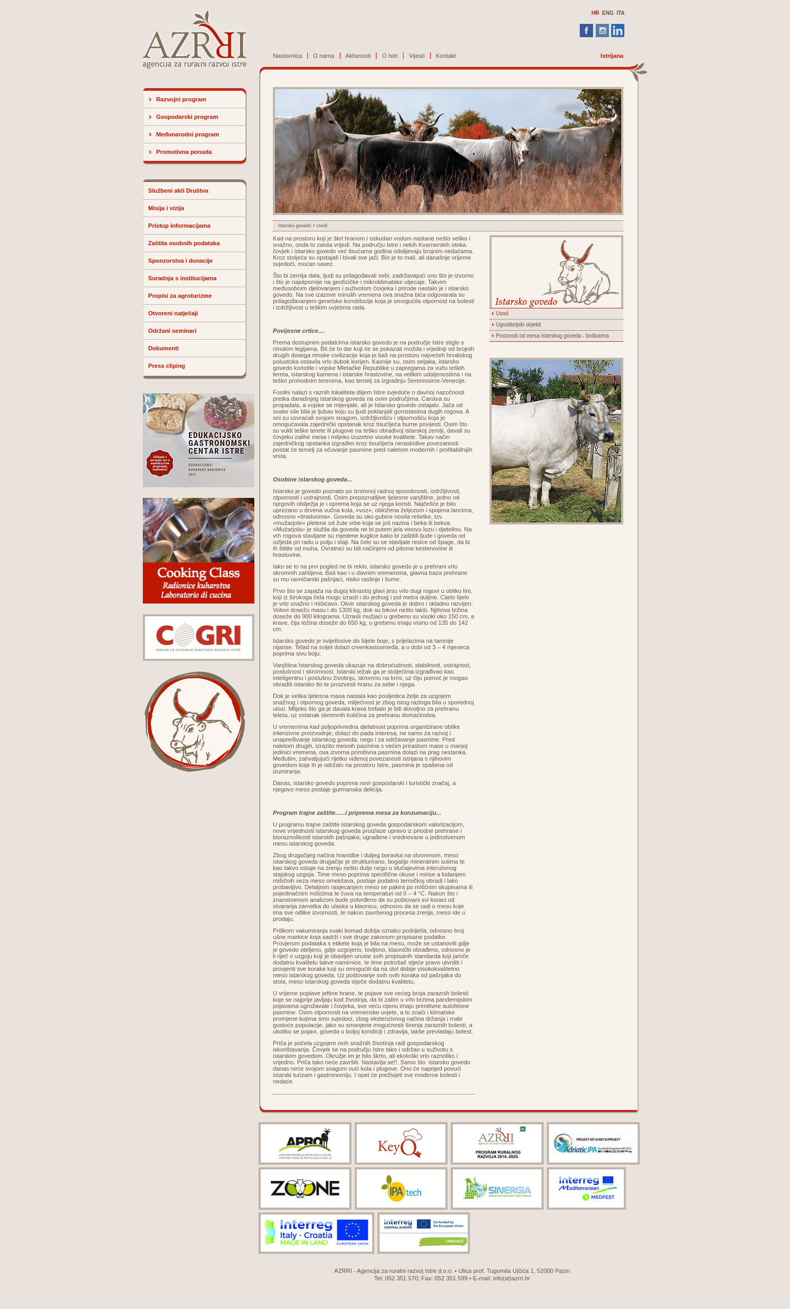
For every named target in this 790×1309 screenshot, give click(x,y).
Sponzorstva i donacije (180, 260)
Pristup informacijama (179, 225)
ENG (608, 13)
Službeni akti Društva (178, 190)
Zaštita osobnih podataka (184, 243)
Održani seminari (172, 331)
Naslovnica (287, 56)
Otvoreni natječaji (173, 313)
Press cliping (166, 366)
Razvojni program (181, 99)
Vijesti (417, 56)
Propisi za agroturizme (180, 295)
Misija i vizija (166, 208)
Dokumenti (163, 348)
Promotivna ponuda (184, 152)
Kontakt (446, 56)
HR (595, 13)
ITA (620, 13)
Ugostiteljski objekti (518, 325)
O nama (323, 56)
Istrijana (611, 56)
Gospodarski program (187, 117)
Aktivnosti (358, 56)
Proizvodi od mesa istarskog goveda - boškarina (552, 336)
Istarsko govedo (294, 225)
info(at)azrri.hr (511, 1278)
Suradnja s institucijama (182, 278)
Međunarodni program (187, 134)
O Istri (390, 56)
